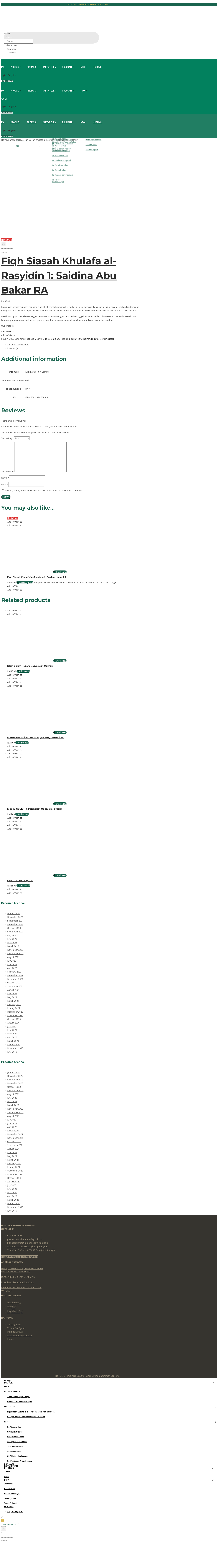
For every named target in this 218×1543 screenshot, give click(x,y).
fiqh (79, 338)
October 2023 (14, 928)
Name (5, 477)
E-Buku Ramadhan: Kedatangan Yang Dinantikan (35, 737)
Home (4, 139)
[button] (8, 331)
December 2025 (15, 917)
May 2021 (12, 997)
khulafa (94, 338)
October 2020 (14, 1019)
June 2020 (12, 1030)
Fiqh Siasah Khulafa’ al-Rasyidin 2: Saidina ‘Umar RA (36, 577)
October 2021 (14, 982)
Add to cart (23, 671)
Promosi (11, 1308)
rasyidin (103, 338)
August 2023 (13, 935)
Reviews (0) (12, 348)
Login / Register (8, 75)
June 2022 (12, 964)
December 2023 (15, 924)
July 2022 (11, 960)
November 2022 (15, 949)
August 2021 (13, 989)
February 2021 (14, 1004)
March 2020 (13, 1040)
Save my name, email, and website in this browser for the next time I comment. (44, 490)
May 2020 (12, 1033)
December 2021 (15, 975)
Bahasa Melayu (15, 139)
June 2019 (12, 1051)
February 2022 (14, 971)
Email (4, 484)
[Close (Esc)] (11, 1537)
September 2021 (15, 986)
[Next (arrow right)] (5, 1540)
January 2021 (13, 1008)
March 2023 (13, 946)
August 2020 (13, 1022)
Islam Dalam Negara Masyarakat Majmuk (30, 666)
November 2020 (15, 1015)
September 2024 (15, 920)
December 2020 (15, 1011)
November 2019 (15, 1048)
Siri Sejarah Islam (51, 338)
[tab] (77, 344)
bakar (73, 338)
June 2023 (12, 938)
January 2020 (13, 1044)
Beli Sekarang (14, 1302)
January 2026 (13, 913)
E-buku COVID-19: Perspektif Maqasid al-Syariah (35, 809)
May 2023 (12, 942)
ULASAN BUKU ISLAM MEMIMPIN (18, 1276)
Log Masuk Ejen (15, 1312)
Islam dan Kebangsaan (20, 880)
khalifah (86, 338)
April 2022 (12, 968)
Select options (25, 582)
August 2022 (13, 957)
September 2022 (15, 953)
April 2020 (12, 1037)
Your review (8, 471)
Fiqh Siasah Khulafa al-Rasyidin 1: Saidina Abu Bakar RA (59, 275)
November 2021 (15, 979)
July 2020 (11, 1026)
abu (68, 338)
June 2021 (12, 993)
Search (7, 33)
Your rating (7, 438)
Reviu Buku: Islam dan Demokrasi (17, 1282)
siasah (111, 338)
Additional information (18, 344)
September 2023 (15, 931)
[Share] (8, 1537)
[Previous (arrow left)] (2, 1540)
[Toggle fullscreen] (5, 1537)
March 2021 (13, 1000)
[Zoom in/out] (2, 1537)
